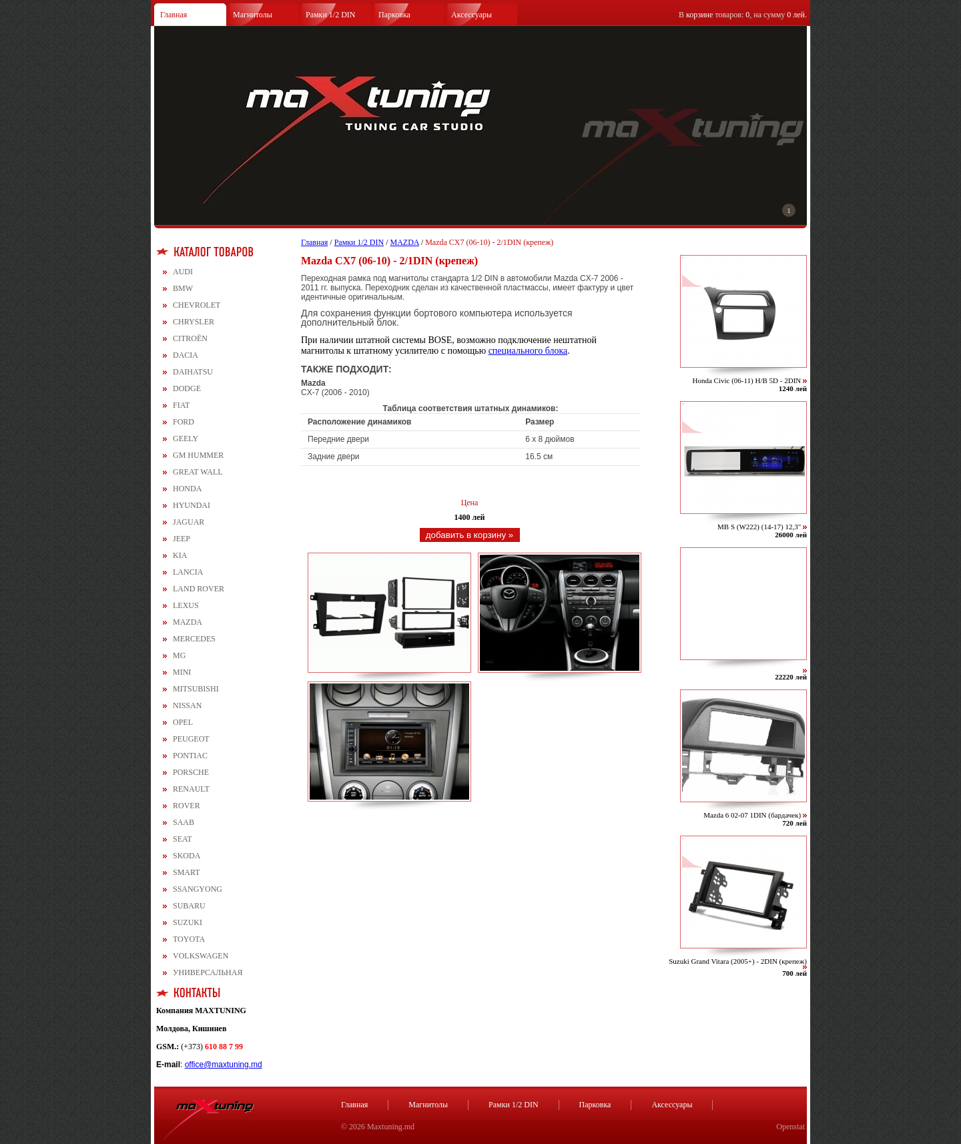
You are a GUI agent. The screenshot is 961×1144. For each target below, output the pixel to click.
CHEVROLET (196, 305)
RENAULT (191, 789)
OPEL (183, 722)
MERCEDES (194, 638)
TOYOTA (189, 939)
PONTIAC (190, 755)
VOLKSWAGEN (200, 955)
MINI (182, 672)
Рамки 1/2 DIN (331, 14)
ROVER (186, 805)
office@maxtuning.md (223, 1064)
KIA (180, 555)
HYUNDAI (191, 505)
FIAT (181, 405)
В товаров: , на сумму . (743, 14)
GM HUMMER (198, 455)
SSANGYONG (197, 889)
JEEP (181, 538)
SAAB (183, 822)
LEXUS (186, 605)
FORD (183, 421)
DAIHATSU (193, 371)
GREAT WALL (198, 472)
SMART (186, 872)
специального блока (528, 351)
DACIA (185, 355)
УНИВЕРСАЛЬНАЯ (207, 972)
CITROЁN (190, 338)
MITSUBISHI (196, 688)
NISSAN (187, 705)
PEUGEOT (191, 739)
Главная (173, 14)
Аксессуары (471, 14)
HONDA (187, 488)
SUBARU (189, 905)
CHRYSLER (193, 321)
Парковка (394, 14)
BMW (183, 288)
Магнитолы (252, 14)
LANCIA (188, 572)
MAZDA (187, 622)
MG (179, 655)
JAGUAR (188, 522)
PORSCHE (191, 772)
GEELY (185, 438)
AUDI (183, 271)
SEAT (182, 839)
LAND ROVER (198, 588)
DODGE (187, 388)
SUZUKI (187, 922)
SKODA (186, 855)
